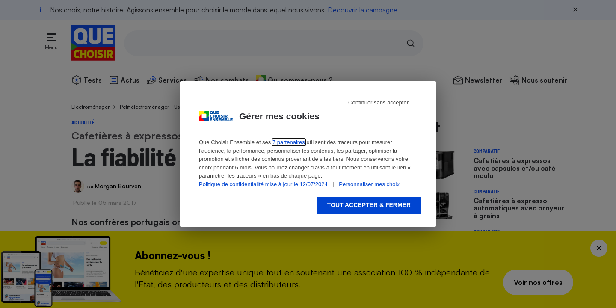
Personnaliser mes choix (369, 184)
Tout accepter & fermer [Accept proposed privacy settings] (369, 204)
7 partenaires (288, 142)
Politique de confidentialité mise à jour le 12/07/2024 (263, 184)
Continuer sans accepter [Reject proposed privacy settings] (378, 102)
